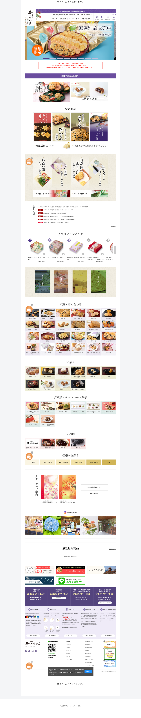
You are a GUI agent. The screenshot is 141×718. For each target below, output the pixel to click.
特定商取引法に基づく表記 (71, 706)
